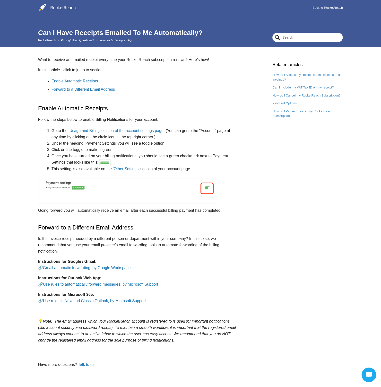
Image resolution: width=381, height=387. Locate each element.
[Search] (307, 37)
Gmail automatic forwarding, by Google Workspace (87, 268)
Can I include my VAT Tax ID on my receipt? (303, 87)
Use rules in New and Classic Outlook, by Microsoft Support (94, 301)
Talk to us (86, 364)
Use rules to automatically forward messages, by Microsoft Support (100, 284)
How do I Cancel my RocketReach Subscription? (306, 95)
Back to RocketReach (327, 7)
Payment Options (284, 103)
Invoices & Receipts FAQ (115, 40)
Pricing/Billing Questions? (77, 40)
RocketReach (47, 40)
